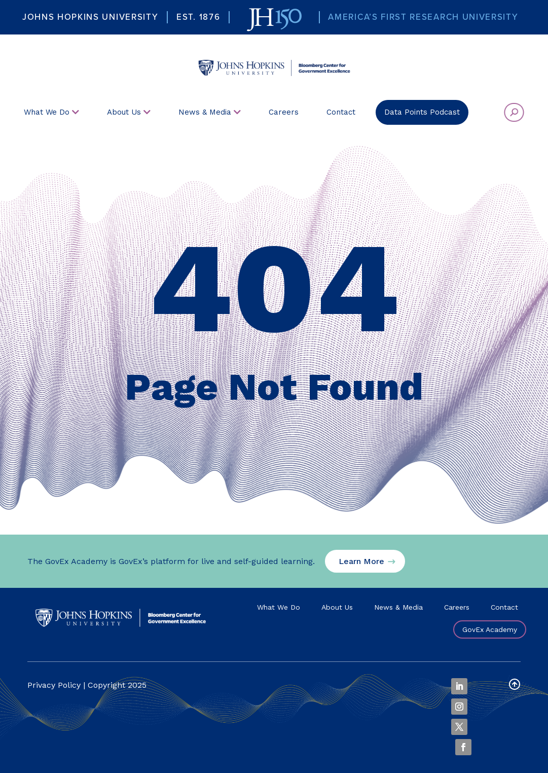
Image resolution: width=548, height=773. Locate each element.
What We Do (278, 607)
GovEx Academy (489, 629)
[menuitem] (273, 64)
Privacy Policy (54, 685)
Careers (456, 607)
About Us (337, 607)
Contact (504, 607)
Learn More (361, 561)
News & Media (398, 607)
